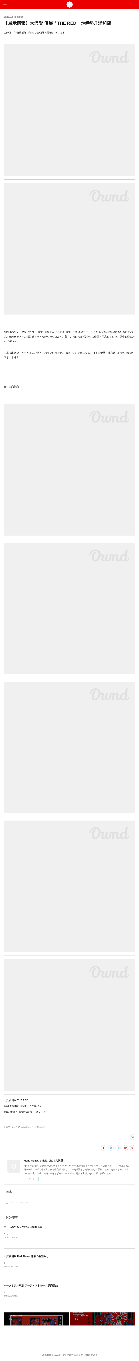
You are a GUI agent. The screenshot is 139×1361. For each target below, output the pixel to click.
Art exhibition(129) (28, 1127)
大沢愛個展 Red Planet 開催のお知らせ (26, 1256)
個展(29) (7, 1127)
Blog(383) (41, 1127)
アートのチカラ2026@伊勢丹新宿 (23, 1227)
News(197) (16, 1127)
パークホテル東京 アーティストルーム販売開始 (31, 1285)
